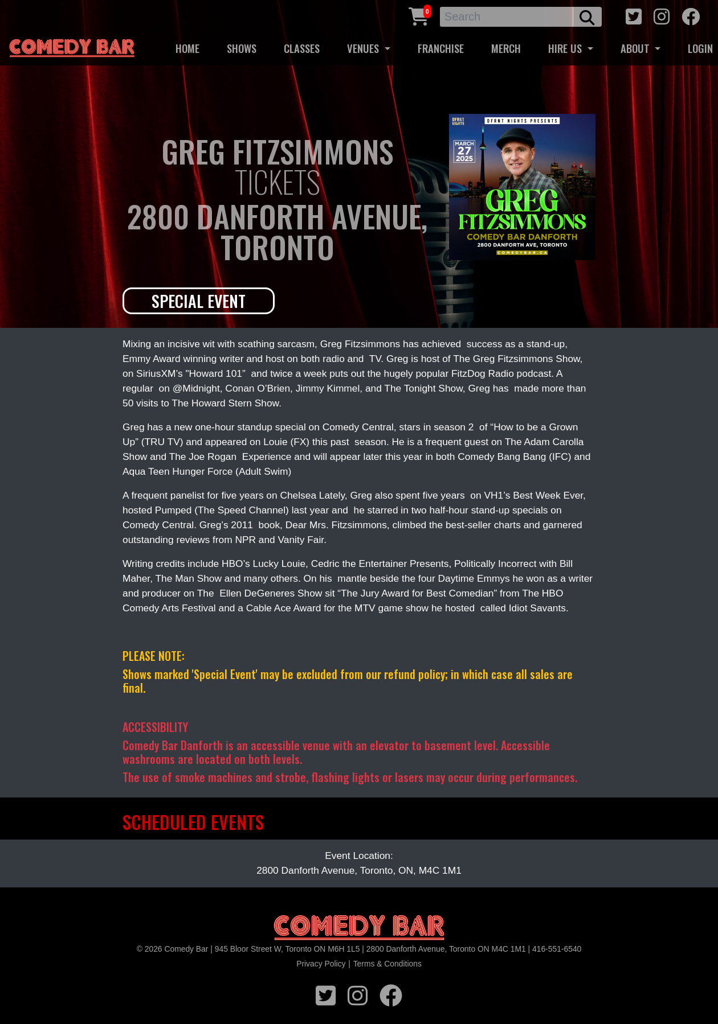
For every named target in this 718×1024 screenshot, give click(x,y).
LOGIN (700, 48)
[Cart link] (419, 15)
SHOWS (241, 48)
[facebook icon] (691, 15)
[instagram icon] (662, 15)
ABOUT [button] (636, 48)
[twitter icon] (634, 15)
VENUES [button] (364, 48)
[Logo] (359, 928)
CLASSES (302, 48)
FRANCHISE (441, 48)
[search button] (587, 17)
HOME (187, 48)
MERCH (506, 48)
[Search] (507, 17)
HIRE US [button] (566, 48)
